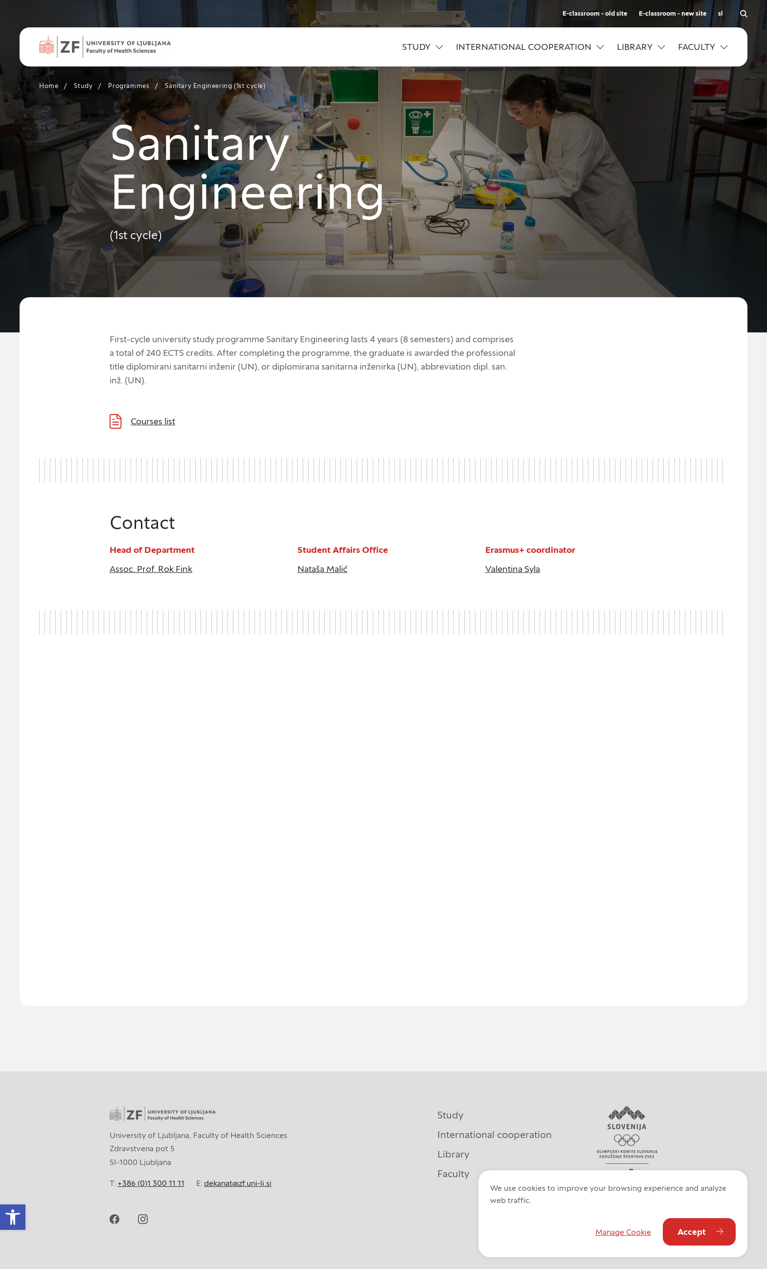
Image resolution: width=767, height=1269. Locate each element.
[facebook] (114, 1219)
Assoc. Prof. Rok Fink (151, 568)
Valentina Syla (512, 568)
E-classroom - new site (672, 13)
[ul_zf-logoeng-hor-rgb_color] (105, 47)
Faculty (453, 1173)
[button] (422, 46)
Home (48, 86)
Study (83, 86)
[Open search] (743, 14)
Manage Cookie (623, 1232)
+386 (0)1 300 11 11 (150, 1183)
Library (453, 1154)
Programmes (128, 86)
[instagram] (143, 1219)
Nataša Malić (322, 568)
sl (720, 13)
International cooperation (494, 1134)
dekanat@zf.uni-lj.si (237, 1183)
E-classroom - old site (595, 13)
